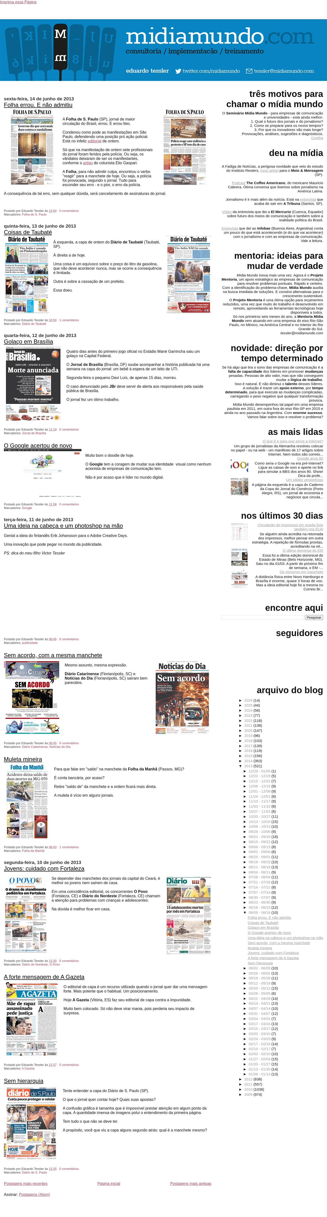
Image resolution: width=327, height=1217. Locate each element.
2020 (249, 730)
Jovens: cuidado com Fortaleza (44, 868)
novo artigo (269, 170)
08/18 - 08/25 (260, 862)
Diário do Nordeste (35, 964)
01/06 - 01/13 (260, 1074)
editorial (94, 141)
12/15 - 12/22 (260, 781)
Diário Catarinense (35, 747)
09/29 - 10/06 (260, 831)
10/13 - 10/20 (260, 822)
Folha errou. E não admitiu (38, 105)
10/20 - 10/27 (260, 816)
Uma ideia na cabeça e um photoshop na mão (63, 525)
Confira (317, 138)
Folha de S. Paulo (34, 214)
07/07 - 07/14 (260, 892)
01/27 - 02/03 (260, 1059)
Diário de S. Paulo (34, 1172)
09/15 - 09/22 (260, 842)
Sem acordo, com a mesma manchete (53, 655)
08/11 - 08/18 (260, 867)
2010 (249, 1089)
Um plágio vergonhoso (304, 480)
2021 (249, 725)
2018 (249, 741)
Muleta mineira (23, 759)
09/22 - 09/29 (260, 837)
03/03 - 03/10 (260, 1034)
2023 (249, 715)
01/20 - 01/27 (260, 1064)
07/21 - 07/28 (260, 882)
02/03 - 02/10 (260, 1054)
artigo (88, 163)
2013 (249, 766)
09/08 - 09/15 (260, 847)
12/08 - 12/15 (260, 786)
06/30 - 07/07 (260, 897)
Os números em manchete (301, 572)
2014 (249, 761)
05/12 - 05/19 (260, 983)
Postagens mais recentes (26, 1184)
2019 (249, 736)
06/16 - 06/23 (260, 907)
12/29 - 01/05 (260, 771)
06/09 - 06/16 (260, 912)
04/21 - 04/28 (260, 998)
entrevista (308, 199)
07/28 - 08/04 (260, 877)
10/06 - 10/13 (260, 826)
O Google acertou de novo (38, 445)
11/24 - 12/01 (260, 796)
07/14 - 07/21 (260, 887)
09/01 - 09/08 (260, 852)
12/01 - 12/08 (260, 791)
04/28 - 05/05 (260, 993)
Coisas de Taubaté (28, 232)
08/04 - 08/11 (260, 872)
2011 (249, 1084)
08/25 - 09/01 (260, 857)
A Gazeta (28, 1068)
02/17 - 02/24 (260, 1044)
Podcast (238, 183)
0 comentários (69, 211)
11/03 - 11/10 (260, 806)
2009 (249, 1094)
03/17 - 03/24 (260, 1024)
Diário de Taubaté (34, 324)
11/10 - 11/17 (260, 801)
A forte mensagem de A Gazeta (44, 977)
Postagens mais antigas (190, 1184)
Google (27, 508)
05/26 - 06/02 (260, 973)
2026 (249, 700)
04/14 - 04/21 (260, 1003)
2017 (249, 746)
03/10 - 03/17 (260, 1029)
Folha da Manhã (33, 851)
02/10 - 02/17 (260, 1049)
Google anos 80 (310, 458)
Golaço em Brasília (28, 341)
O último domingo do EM (303, 550)
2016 (249, 751)
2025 (249, 705)
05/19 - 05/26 (260, 978)
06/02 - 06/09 (260, 968)
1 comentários (69, 320)
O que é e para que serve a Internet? (293, 441)
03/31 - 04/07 (260, 1013)
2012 (249, 1079)
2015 (249, 756)
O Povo (55, 964)
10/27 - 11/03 (260, 811)
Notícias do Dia (60, 747)
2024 (249, 710)
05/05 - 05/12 (260, 988)
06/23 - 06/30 (260, 902)
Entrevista (230, 228)
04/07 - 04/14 (260, 1008)
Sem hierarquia (23, 1081)
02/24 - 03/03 (260, 1039)
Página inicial (108, 1184)
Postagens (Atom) (34, 1194)
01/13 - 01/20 (260, 1069)
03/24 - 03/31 (260, 1019)
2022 (249, 720)
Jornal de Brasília (34, 433)
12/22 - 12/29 (260, 776)
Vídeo (227, 212)
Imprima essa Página (18, 2)
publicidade (30, 643)
